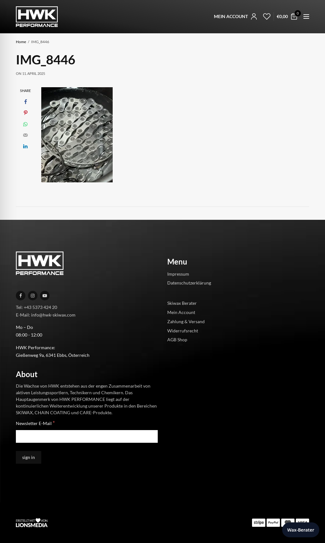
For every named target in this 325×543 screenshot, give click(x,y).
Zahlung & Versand (186, 321)
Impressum (178, 273)
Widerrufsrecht (182, 330)
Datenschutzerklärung (189, 282)
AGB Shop (177, 339)
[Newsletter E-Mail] (87, 436)
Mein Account (181, 312)
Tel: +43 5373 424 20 (36, 307)
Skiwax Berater (182, 303)
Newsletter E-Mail (35, 423)
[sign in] (28, 457)
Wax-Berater (300, 530)
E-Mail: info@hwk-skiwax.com (46, 314)
